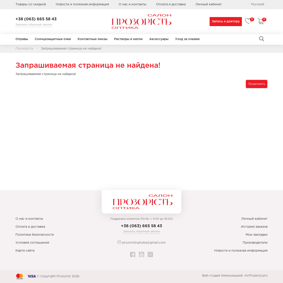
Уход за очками (187, 39)
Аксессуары (158, 39)
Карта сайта (24, 250)
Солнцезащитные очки (53, 39)
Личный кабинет (254, 219)
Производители (255, 242)
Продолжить (256, 84)
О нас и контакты (132, 4)
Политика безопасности (34, 234)
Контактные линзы (92, 39)
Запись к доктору (225, 21)
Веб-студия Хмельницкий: (222, 275)
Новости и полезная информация (82, 4)
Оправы (21, 39)
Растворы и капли (128, 39)
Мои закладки (257, 234)
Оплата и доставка (171, 4)
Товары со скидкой (30, 4)
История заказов (254, 226)
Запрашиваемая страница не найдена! (71, 48)
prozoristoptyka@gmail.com (141, 242)
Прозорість (24, 48)
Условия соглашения (32, 242)
